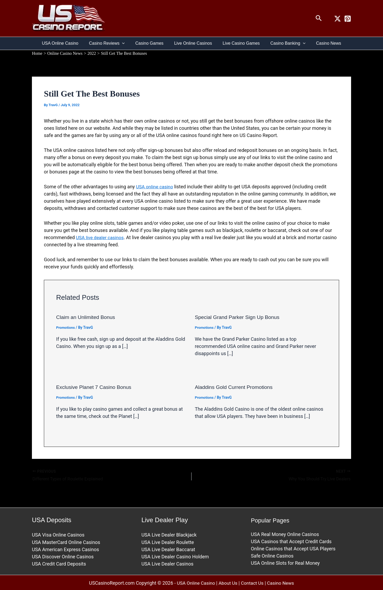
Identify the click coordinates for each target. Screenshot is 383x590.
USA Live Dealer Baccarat (168, 548)
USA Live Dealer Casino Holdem (175, 555)
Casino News (322, 43)
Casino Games (152, 43)
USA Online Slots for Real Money (285, 562)
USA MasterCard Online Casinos (66, 541)
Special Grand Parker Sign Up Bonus (239, 317)
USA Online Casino (66, 43)
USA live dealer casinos (101, 237)
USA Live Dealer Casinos (167, 563)
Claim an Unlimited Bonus (86, 317)
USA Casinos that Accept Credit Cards (291, 540)
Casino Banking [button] (283, 43)
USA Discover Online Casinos (63, 555)
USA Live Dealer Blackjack (169, 534)
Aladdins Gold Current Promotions (235, 387)
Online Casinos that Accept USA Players (293, 548)
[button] (318, 18)
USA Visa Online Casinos (58, 534)
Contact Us (252, 582)
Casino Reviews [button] (111, 43)
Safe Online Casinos (272, 555)
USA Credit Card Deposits (59, 563)
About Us (228, 582)
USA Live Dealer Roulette (167, 541)
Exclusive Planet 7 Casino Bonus (95, 387)
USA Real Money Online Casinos (285, 533)
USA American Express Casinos (65, 548)
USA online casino (155, 186)
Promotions (66, 327)
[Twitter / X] (337, 18)
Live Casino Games (239, 43)
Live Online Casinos (193, 43)
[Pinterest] (347, 18)
